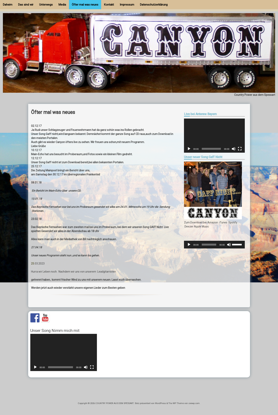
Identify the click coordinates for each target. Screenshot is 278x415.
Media (62, 4)
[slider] (209, 245)
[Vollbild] (240, 149)
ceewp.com (194, 403)
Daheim (7, 4)
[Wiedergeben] (189, 149)
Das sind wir (25, 4)
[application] (214, 136)
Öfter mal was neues (85, 4)
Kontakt (109, 4)
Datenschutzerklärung (154, 4)
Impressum (127, 4)
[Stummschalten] (234, 149)
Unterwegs (46, 4)
